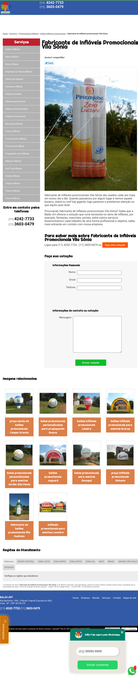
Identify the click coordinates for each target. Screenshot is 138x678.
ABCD (101, 561)
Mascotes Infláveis (14, 124)
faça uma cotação (115, 245)
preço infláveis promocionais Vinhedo (120, 476)
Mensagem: (90, 334)
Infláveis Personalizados (16, 109)
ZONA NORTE (59, 561)
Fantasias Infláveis (14, 86)
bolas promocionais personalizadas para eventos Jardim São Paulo (19, 478)
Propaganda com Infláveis (17, 153)
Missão (61, 17)
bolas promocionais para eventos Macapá (86, 476)
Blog (110, 17)
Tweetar (49, 63)
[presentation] (74, 300)
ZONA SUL (90, 561)
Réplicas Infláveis (13, 161)
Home (12, 17)
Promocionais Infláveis (16, 139)
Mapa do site (129, 598)
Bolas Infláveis (12, 64)
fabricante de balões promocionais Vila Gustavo (19, 530)
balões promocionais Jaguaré (52, 476)
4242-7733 (55, 3)
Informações (4, 629)
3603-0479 (55, 7)
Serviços (85, 17)
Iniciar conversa (97, 665)
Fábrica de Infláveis (14, 79)
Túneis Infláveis (12, 198)
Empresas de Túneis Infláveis (19, 72)
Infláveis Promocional (15, 116)
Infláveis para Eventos (15, 101)
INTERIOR (8, 567)
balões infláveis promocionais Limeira (86, 425)
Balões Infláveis (12, 49)
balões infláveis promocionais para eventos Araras (120, 425)
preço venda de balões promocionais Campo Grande (19, 427)
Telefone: (93, 288)
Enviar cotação (90, 362)
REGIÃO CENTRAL (26, 561)
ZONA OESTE (76, 561)
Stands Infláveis (12, 176)
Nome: (95, 273)
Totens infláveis (12, 191)
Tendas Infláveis (13, 183)
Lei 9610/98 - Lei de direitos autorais (85, 587)
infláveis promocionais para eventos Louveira (53, 528)
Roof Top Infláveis (13, 168)
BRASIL (111, 561)
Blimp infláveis (12, 57)
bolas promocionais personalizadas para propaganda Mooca (53, 427)
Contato (12, 24)
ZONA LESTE (44, 561)
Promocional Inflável (15, 146)
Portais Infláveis (13, 131)
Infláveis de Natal (13, 94)
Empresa (36, 17)
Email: (95, 280)
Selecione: (9, 561)
